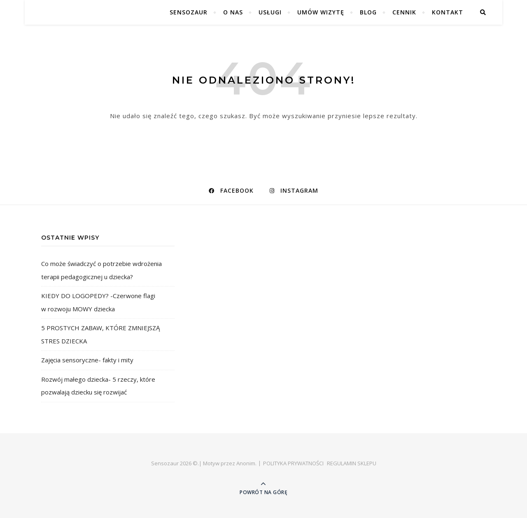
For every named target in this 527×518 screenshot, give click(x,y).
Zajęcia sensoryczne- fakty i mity (87, 360)
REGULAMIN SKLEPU (351, 463)
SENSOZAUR (189, 12)
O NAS (233, 12)
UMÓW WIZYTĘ (320, 12)
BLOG (368, 12)
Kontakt (447, 12)
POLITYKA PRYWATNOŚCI (293, 463)
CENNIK (404, 12)
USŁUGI (270, 12)
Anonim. (246, 463)
